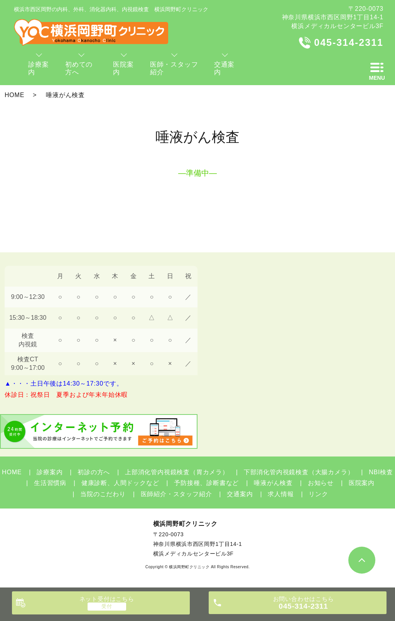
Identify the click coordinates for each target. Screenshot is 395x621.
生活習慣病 (50, 483)
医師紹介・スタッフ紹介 (176, 494)
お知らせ (321, 483)
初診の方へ (94, 472)
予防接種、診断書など (206, 483)
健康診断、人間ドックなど (120, 483)
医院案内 (362, 483)
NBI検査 (381, 472)
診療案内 (49, 472)
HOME (14, 95)
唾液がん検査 (273, 483)
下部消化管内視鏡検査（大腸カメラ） (299, 472)
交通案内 (240, 494)
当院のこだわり (103, 494)
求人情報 (281, 494)
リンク (318, 494)
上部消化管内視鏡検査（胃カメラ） (177, 472)
